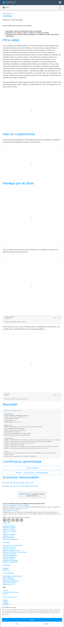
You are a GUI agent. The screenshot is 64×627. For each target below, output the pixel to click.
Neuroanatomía (8, 537)
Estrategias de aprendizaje (12, 576)
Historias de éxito (9, 582)
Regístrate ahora (25, 494)
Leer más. (24, 508)
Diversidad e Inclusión (11, 510)
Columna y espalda (10, 531)
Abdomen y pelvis (9, 534)
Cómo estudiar (8, 573)
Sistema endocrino (10, 553)
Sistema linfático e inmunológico (15, 552)
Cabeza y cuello (8, 536)
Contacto (6, 605)
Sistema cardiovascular (11, 550)
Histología (6, 565)
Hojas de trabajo (9, 579)
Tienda (5, 594)
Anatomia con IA (9, 584)
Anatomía (6, 523)
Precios (5, 590)
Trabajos (6, 603)
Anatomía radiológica (10, 539)
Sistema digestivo (9, 557)
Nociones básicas (9, 526)
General (5, 568)
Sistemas (6, 570)
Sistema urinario (9, 558)
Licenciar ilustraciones (11, 592)
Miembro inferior (9, 529)
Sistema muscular (9, 547)
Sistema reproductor (10, 562)
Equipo (5, 600)
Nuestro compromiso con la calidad (16, 505)
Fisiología (6, 542)
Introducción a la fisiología (12, 545)
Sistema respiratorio (10, 555)
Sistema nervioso (9, 548)
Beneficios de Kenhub (11, 581)
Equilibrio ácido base (10, 560)
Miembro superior (9, 527)
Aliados (5, 601)
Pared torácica (7, 13)
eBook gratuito (8, 577)
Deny (16, 623)
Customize (46, 623)
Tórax (5, 532)
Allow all (32, 619)
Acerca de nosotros (10, 597)
